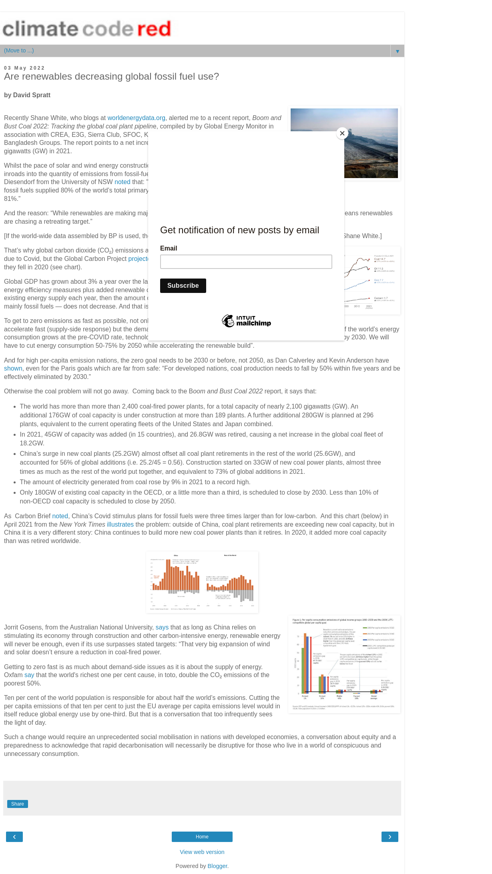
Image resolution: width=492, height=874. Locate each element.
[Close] (342, 133)
